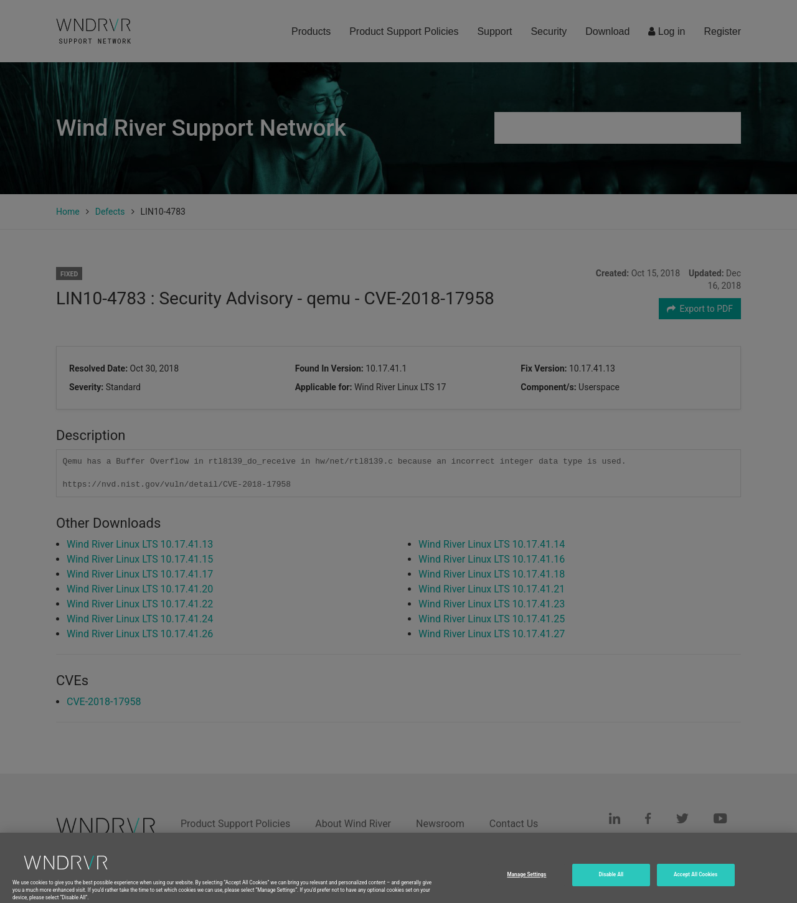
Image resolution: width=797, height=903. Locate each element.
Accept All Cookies (695, 887)
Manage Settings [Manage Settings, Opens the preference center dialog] (526, 887)
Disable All (611, 887)
